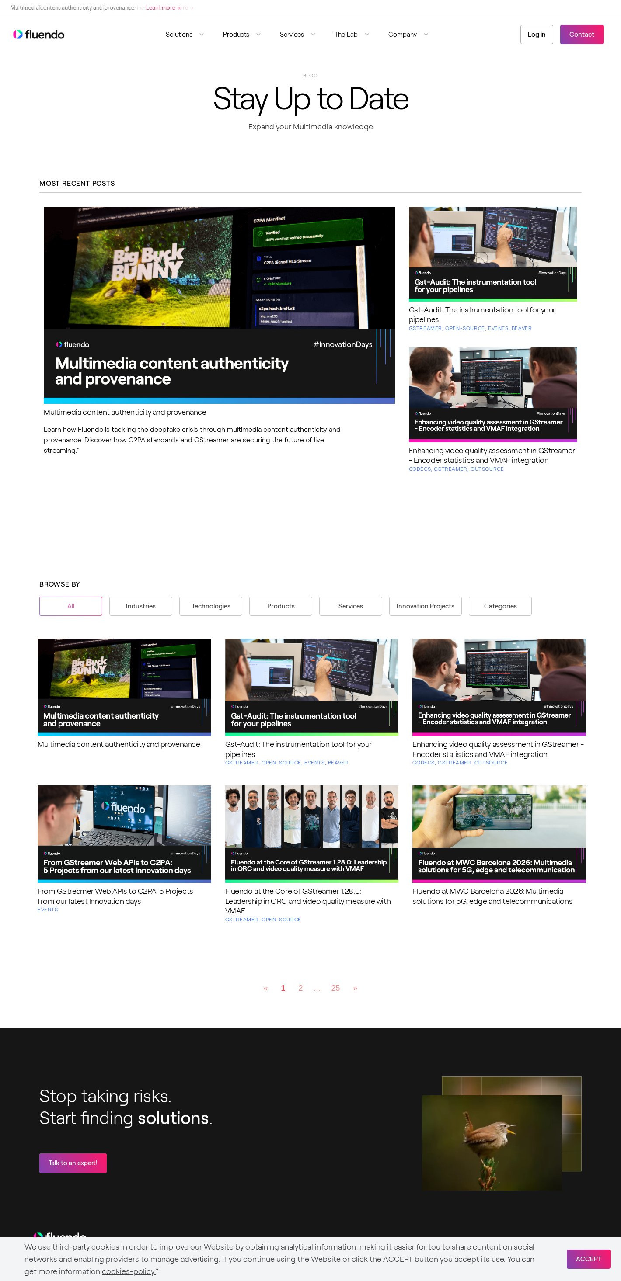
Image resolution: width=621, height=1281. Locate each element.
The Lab (346, 34)
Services (292, 34)
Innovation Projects (425, 606)
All (70, 606)
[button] (188, 34)
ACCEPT (588, 1259)
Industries (141, 606)
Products (236, 34)
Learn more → (163, 7)
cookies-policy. (129, 1271)
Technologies (211, 606)
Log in (537, 34)
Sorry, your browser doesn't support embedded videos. (492, 1143)
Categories (500, 606)
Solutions (179, 34)
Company (402, 34)
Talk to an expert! (73, 1162)
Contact (581, 34)
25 (335, 988)
